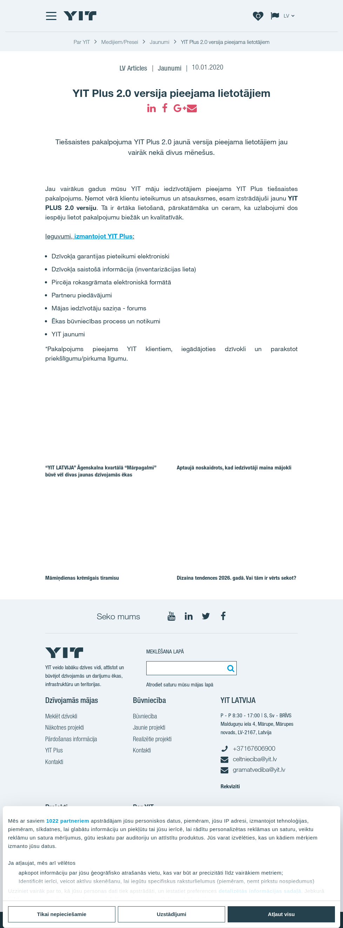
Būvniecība (145, 717)
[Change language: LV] (284, 16)
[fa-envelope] (191, 108)
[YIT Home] (79, 15)
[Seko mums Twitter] (205, 616)
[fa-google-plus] (178, 108)
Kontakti (54, 762)
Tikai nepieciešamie (62, 914)
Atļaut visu (281, 914)
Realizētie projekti (152, 740)
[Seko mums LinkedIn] (188, 616)
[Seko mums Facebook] (223, 616)
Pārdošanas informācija (71, 740)
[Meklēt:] (229, 668)
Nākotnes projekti (64, 728)
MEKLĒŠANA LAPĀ (165, 651)
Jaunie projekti (149, 728)
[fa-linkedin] (151, 108)
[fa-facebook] (164, 108)
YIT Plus (54, 751)
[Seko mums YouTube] (171, 616)
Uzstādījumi (171, 914)
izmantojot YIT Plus (103, 236)
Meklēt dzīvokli (61, 717)
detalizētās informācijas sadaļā (259, 891)
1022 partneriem (67, 821)
